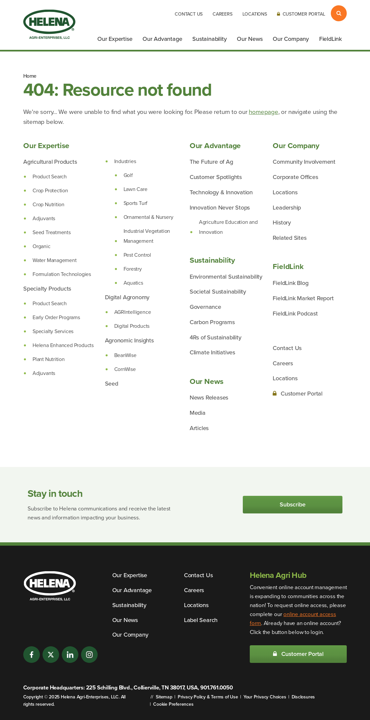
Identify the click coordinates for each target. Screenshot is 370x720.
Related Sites (289, 237)
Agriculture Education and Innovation (228, 227)
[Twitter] (51, 654)
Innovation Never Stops (220, 207)
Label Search (201, 620)
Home (30, 76)
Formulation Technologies (62, 274)
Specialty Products (47, 288)
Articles (199, 428)
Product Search (50, 176)
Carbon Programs (212, 322)
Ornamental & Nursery (148, 217)
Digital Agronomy (127, 297)
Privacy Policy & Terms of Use (208, 696)
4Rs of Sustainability (215, 337)
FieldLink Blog (290, 283)
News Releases (209, 397)
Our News (249, 39)
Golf (128, 175)
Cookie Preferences (173, 704)
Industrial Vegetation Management (147, 236)
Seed (111, 383)
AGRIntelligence (132, 312)
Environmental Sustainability (226, 276)
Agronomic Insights (129, 340)
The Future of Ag (211, 161)
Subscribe (292, 504)
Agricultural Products (50, 161)
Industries (125, 161)
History (282, 222)
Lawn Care (135, 189)
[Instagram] (89, 654)
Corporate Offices (295, 177)
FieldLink (330, 39)
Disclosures (303, 696)
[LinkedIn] (70, 654)
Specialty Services (53, 331)
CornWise (125, 369)
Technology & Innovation (221, 192)
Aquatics (133, 283)
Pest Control (137, 255)
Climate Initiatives (212, 352)
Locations (254, 14)
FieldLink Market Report (303, 298)
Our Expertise (114, 39)
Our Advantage (162, 39)
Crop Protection (50, 190)
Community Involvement (304, 161)
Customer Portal (301, 14)
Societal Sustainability (218, 291)
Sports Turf (136, 203)
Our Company (291, 39)
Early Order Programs (56, 317)
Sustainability (209, 39)
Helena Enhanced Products (63, 345)
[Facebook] (31, 654)
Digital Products (132, 326)
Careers (222, 14)
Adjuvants (44, 218)
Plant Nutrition (49, 359)
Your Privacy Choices (264, 696)
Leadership (287, 207)
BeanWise (125, 355)
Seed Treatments (52, 232)
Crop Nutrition (48, 204)
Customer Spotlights (216, 177)
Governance (205, 307)
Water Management (55, 260)
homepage (263, 112)
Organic (41, 246)
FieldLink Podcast (295, 313)
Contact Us (189, 14)
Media (198, 412)
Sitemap (164, 696)
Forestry (133, 269)
